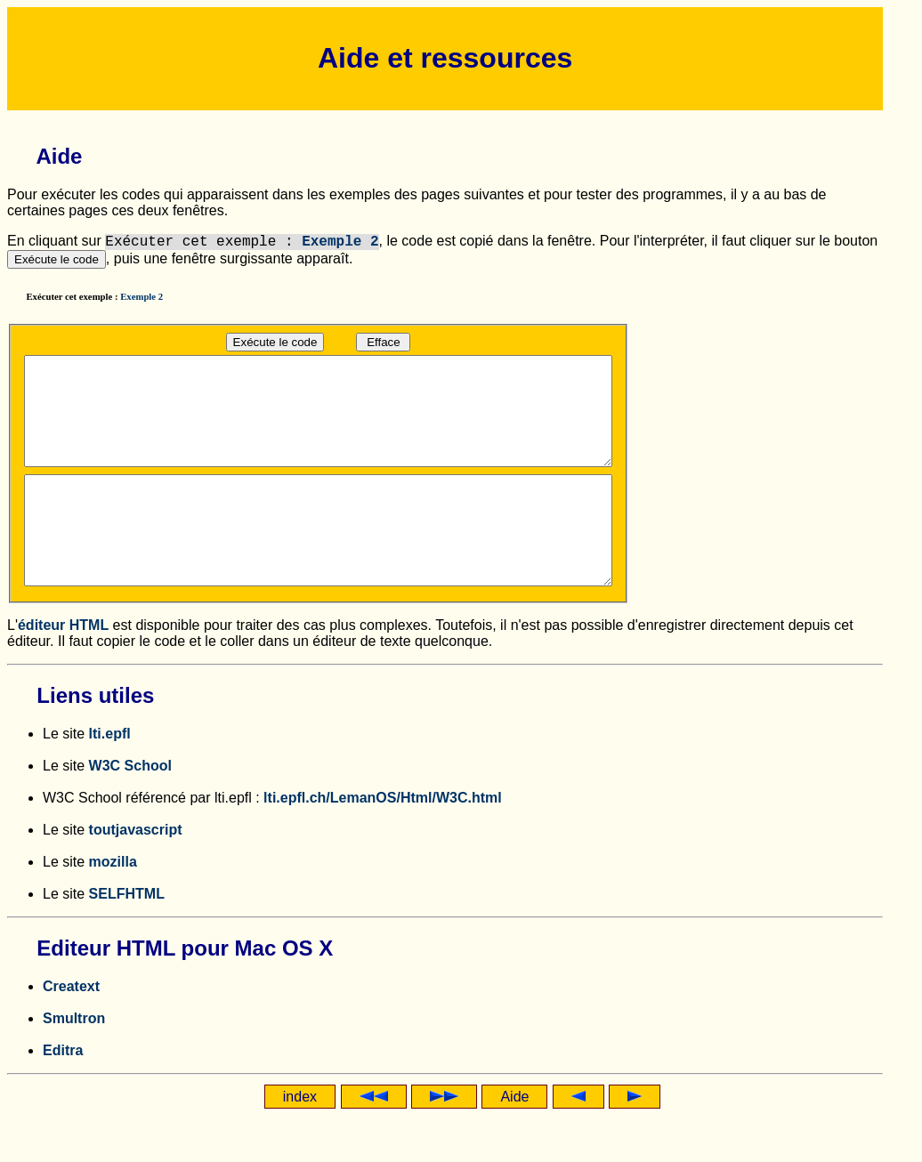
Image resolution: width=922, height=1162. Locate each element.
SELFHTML (127, 936)
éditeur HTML (63, 667)
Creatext (71, 1029)
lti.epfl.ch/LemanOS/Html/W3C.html (382, 840)
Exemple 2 (340, 242)
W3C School (130, 808)
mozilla (113, 904)
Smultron (74, 1061)
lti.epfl (110, 776)
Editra (63, 1093)
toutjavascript (135, 872)
